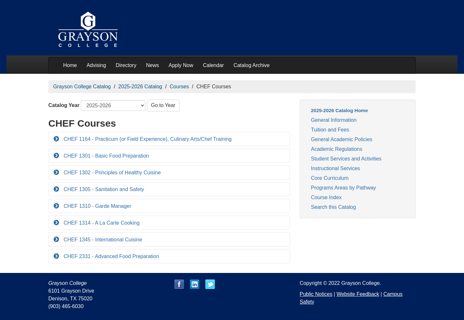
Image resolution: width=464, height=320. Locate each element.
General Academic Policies (341, 139)
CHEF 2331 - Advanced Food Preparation (110, 256)
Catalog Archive (252, 65)
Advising (96, 65)
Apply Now (181, 65)
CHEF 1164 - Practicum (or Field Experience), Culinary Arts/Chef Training (147, 139)
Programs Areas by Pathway (343, 187)
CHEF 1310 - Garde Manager (96, 206)
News (152, 65)
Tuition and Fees (330, 129)
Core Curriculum (329, 178)
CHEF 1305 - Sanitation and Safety (103, 189)
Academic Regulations (336, 149)
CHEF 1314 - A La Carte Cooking (101, 223)
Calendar (213, 65)
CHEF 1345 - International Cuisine (102, 239)
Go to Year (163, 105)
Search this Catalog (333, 207)
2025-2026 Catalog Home (339, 110)
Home (70, 65)
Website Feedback (357, 294)
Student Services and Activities (346, 158)
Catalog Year (64, 105)
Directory (126, 65)
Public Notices (316, 294)
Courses (179, 86)
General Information (333, 120)
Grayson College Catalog (82, 86)
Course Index (326, 197)
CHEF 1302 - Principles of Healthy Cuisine (111, 172)
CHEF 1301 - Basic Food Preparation (105, 156)
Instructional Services (335, 168)
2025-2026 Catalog (140, 86)
